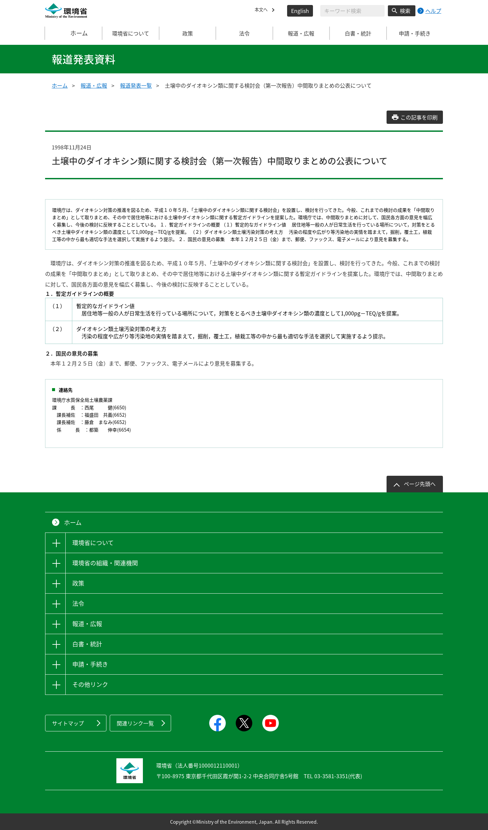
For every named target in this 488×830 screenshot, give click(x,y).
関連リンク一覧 (135, 723)
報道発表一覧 (136, 85)
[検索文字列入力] (352, 11)
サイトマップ (68, 723)
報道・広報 (94, 85)
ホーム (74, 33)
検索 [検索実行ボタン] (405, 11)
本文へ (263, 11)
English (300, 11)
